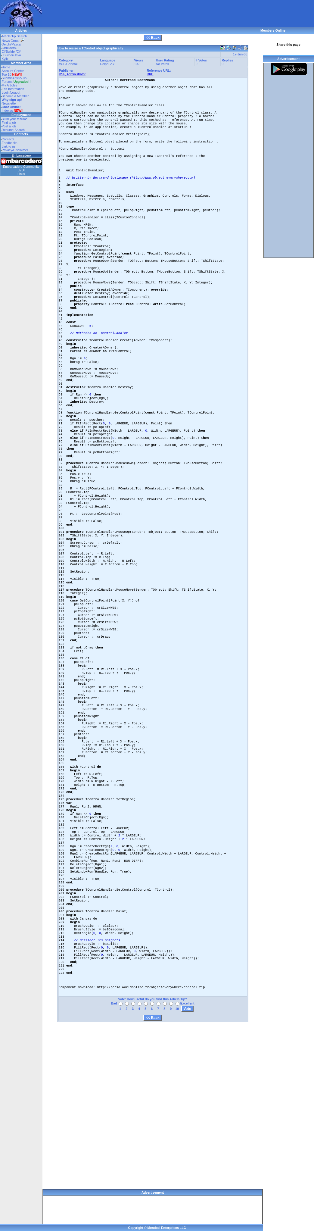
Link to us (9, 146)
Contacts (8, 139)
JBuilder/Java (11, 55)
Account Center (13, 71)
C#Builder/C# (11, 51)
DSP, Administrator (72, 74)
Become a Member (15, 96)
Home (6, 67)
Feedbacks (9, 143)
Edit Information (13, 89)
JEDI (21, 170)
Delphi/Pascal (11, 44)
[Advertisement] (151, 13)
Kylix (5, 59)
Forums (16, 81)
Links (21, 174)
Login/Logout (11, 92)
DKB (150, 74)
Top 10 (6, 74)
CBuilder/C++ (11, 48)
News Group (13, 40)
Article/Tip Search (14, 36)
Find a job (9, 122)
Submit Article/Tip (14, 78)
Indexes (7, 110)
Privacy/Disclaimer (15, 150)
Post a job (9, 126)
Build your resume (15, 119)
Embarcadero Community (21, 166)
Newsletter (9, 103)
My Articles (9, 85)
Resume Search (13, 130)
